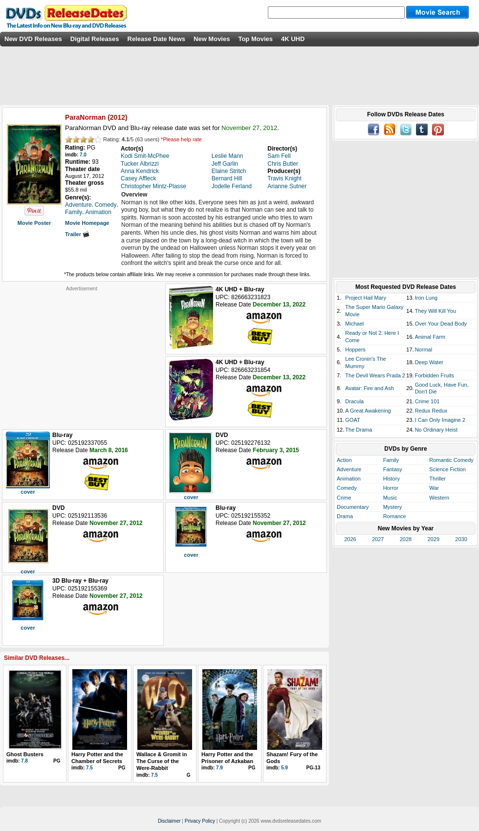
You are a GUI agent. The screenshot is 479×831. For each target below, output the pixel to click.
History (391, 478)
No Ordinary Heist (436, 430)
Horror (390, 488)
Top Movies (255, 39)
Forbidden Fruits (434, 375)
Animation (349, 478)
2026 (350, 539)
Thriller (437, 478)
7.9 (219, 767)
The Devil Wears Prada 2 (375, 375)
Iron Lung (426, 298)
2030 (461, 539)
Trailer (77, 234)
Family (391, 460)
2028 (406, 539)
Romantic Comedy (451, 460)
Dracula (354, 401)
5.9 (284, 767)
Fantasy (392, 469)
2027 (378, 539)
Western (439, 498)
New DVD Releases (33, 39)
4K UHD (293, 39)
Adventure (349, 469)
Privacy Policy (200, 821)
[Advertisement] (81, 353)
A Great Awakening (368, 411)
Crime (344, 498)
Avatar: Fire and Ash (369, 388)
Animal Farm (430, 337)
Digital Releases (94, 39)
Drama (345, 516)
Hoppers (355, 349)
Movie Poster (34, 223)
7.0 (83, 154)
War (434, 488)
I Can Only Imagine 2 (440, 420)
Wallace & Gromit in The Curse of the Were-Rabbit (161, 761)
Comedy (347, 488)
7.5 (89, 767)
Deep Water (429, 362)
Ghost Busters (25, 754)
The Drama (358, 430)
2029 (433, 539)
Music (390, 498)
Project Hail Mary (365, 298)
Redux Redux (431, 411)
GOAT (352, 420)
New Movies (212, 39)
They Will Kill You (435, 311)
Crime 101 (427, 401)
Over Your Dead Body (441, 324)
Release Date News (157, 39)
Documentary (353, 507)
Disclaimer (169, 821)
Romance (394, 516)
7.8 (24, 761)
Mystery (392, 507)
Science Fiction (447, 469)
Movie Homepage (87, 223)
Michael (354, 324)
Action (344, 460)
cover (28, 492)
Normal (423, 349)
